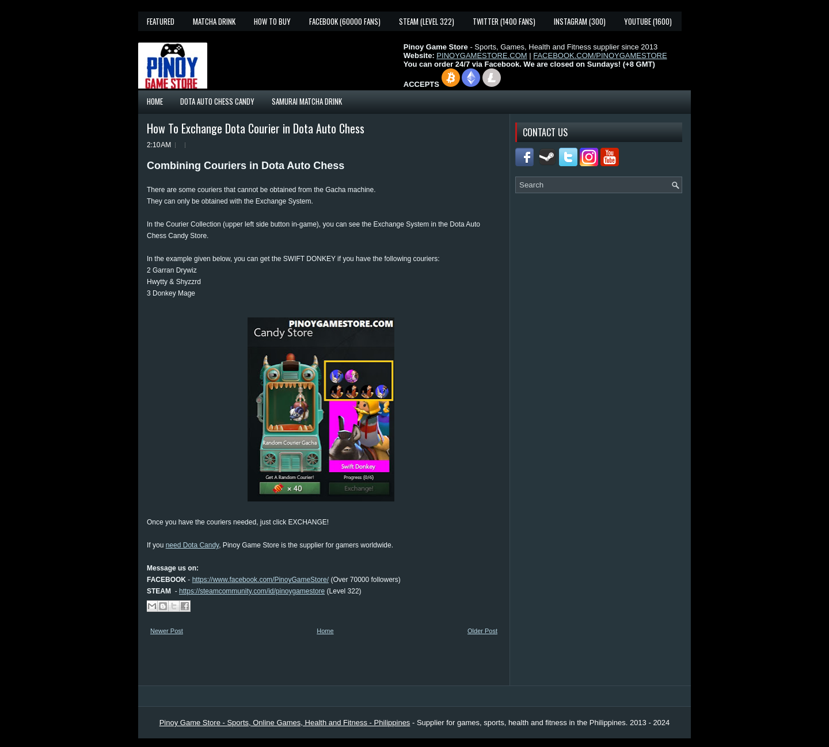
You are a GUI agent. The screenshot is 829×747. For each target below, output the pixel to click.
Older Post (482, 630)
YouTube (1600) (648, 21)
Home (155, 101)
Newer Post (166, 630)
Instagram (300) (580, 21)
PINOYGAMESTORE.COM (481, 55)
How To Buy (272, 21)
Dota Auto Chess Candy (217, 101)
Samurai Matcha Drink (307, 101)
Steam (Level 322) (426, 21)
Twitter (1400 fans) (504, 21)
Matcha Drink (214, 21)
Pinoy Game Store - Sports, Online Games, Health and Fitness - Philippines (284, 722)
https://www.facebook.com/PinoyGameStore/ (260, 580)
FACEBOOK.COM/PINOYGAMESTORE (600, 55)
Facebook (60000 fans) (345, 21)
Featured (160, 21)
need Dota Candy (192, 545)
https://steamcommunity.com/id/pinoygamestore (252, 591)
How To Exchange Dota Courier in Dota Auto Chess (255, 128)
